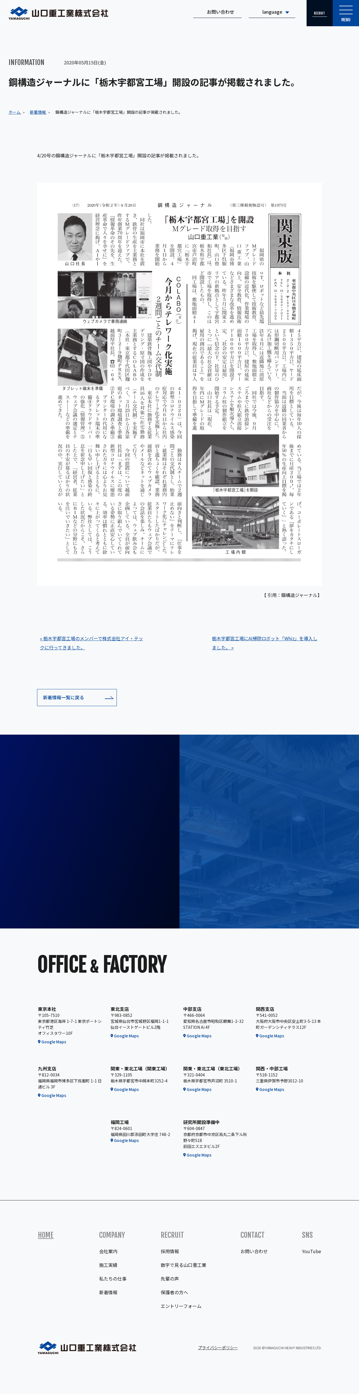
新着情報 (108, 1292)
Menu (345, 15)
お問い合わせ (216, 12)
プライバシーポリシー (218, 1347)
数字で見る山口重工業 (183, 1264)
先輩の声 (170, 1278)
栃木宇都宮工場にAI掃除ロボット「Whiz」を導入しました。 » (264, 643)
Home (46, 1235)
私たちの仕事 (113, 1278)
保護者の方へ (174, 1292)
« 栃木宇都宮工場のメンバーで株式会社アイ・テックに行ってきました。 (91, 643)
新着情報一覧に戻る (63, 697)
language (268, 12)
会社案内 (108, 1251)
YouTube (311, 1251)
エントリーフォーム (181, 1305)
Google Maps (53, 1042)
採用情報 (170, 1251)
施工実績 (108, 1264)
